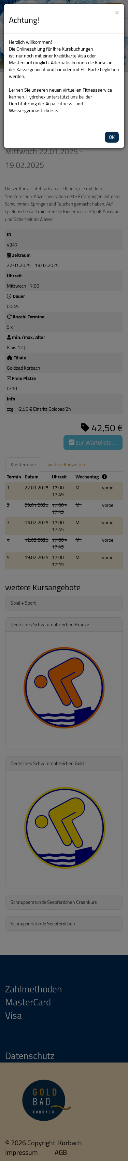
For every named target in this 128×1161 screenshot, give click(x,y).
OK (112, 137)
